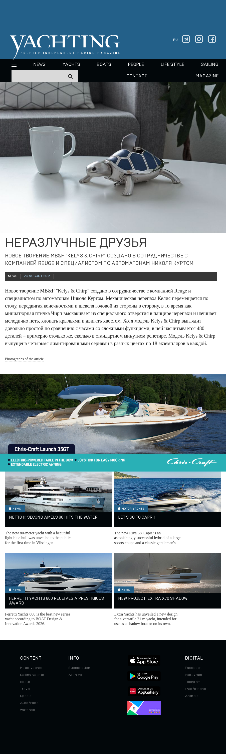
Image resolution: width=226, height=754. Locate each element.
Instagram (193, 675)
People (136, 64)
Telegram (193, 682)
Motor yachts (31, 668)
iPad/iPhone (195, 689)
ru (175, 40)
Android (191, 696)
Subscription (79, 668)
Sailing (209, 64)
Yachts (71, 64)
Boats (25, 682)
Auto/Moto (29, 703)
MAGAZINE (206, 76)
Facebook (193, 668)
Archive (75, 675)
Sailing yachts (32, 675)
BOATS (104, 64)
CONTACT (136, 76)
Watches (27, 710)
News (39, 64)
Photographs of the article (24, 359)
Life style (172, 64)
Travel (25, 689)
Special (26, 696)
